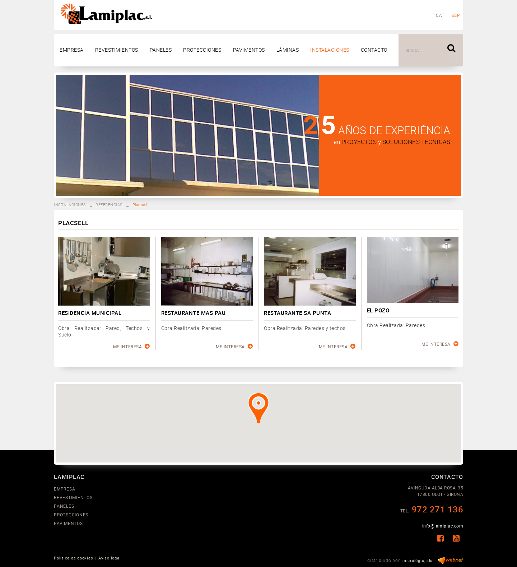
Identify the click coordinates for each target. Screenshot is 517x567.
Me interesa (131, 346)
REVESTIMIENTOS (73, 497)
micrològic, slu (417, 560)
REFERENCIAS (109, 204)
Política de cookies (73, 558)
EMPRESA (64, 489)
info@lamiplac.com (443, 526)
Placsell (139, 204)
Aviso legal (109, 558)
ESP (456, 15)
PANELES (64, 506)
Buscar (452, 49)
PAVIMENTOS (68, 523)
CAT (440, 15)
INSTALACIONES (70, 204)
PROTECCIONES (71, 514)
